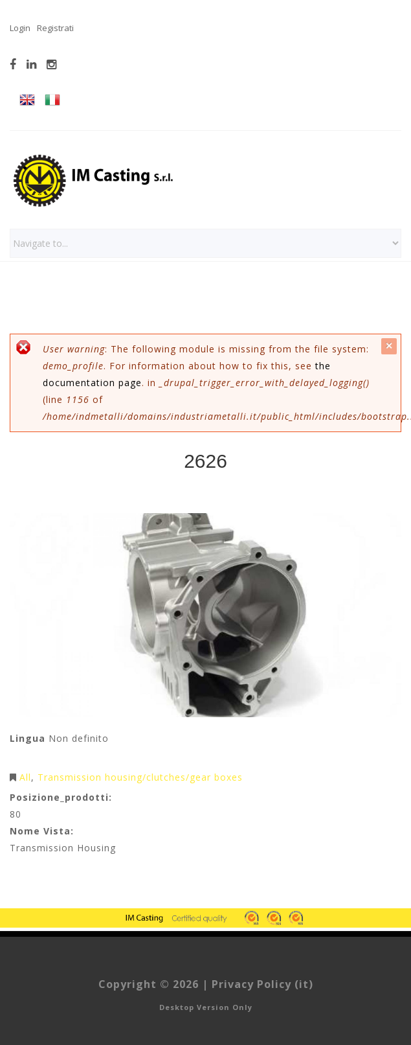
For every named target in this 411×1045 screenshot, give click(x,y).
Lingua (27, 738)
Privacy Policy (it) (262, 984)
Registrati (55, 28)
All (25, 777)
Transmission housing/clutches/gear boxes (140, 777)
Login (20, 28)
